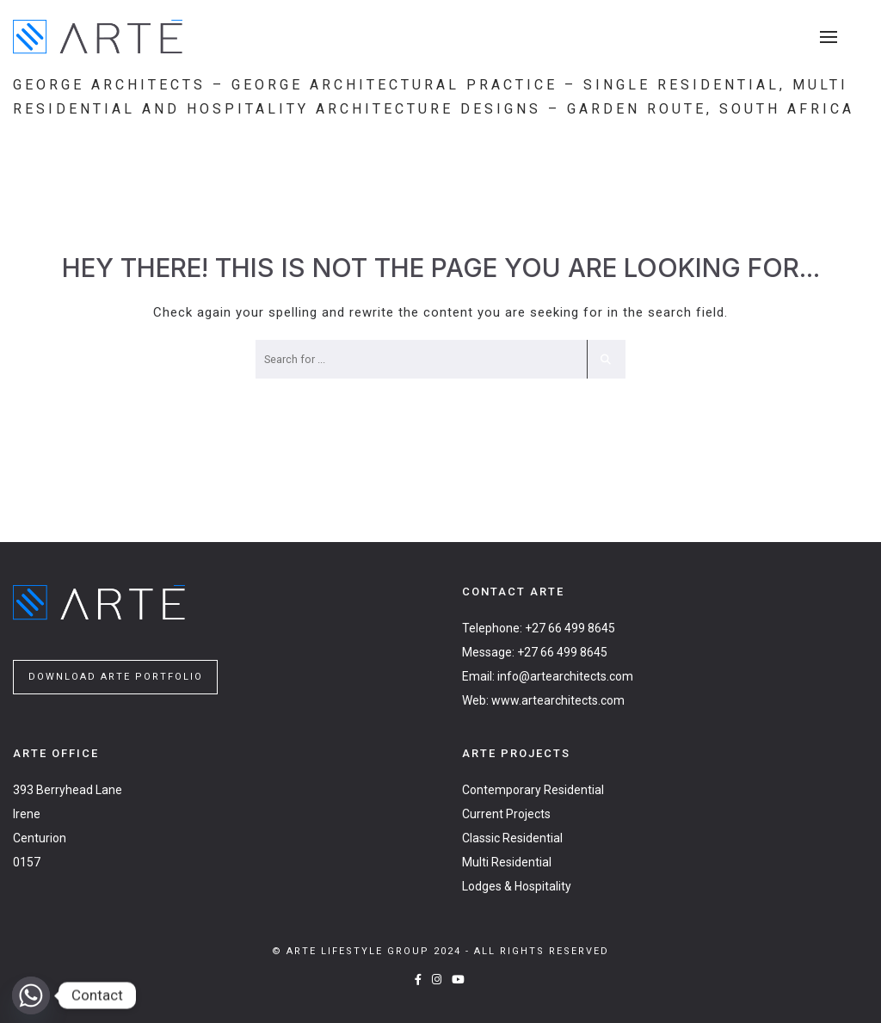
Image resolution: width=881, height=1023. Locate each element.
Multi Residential (506, 862)
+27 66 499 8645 (570, 628)
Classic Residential (512, 838)
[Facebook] (419, 979)
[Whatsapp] (31, 995)
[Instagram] (437, 979)
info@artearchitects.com (565, 676)
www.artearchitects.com (558, 700)
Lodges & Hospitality (516, 886)
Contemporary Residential (533, 790)
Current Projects (506, 814)
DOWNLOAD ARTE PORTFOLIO (115, 676)
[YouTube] (459, 979)
